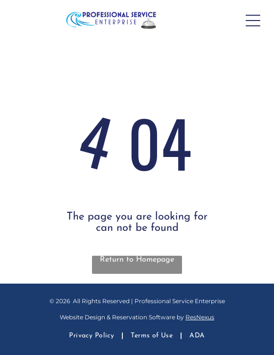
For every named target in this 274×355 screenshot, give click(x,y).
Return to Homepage (137, 260)
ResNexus (199, 317)
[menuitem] (92, 336)
